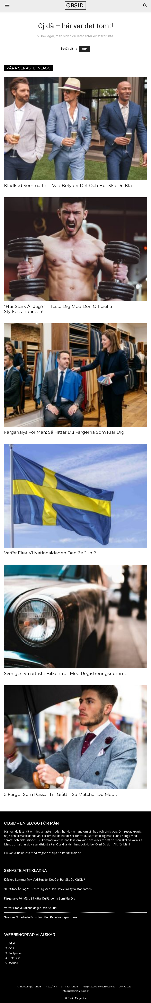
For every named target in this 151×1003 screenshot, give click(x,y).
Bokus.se (14, 958)
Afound (13, 963)
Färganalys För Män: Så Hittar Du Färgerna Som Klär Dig (64, 432)
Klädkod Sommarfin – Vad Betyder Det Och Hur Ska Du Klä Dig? (44, 879)
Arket (11, 943)
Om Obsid (125, 986)
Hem (84, 49)
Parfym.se (15, 953)
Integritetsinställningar (75, 990)
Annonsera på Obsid (29, 986)
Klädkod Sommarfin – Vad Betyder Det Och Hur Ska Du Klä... (69, 185)
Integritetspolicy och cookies (98, 986)
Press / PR (51, 986)
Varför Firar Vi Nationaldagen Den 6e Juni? (50, 552)
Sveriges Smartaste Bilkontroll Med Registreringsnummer (66, 673)
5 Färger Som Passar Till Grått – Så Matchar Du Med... (60, 794)
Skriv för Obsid (69, 986)
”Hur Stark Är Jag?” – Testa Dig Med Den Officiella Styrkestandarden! (48, 889)
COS (11, 948)
